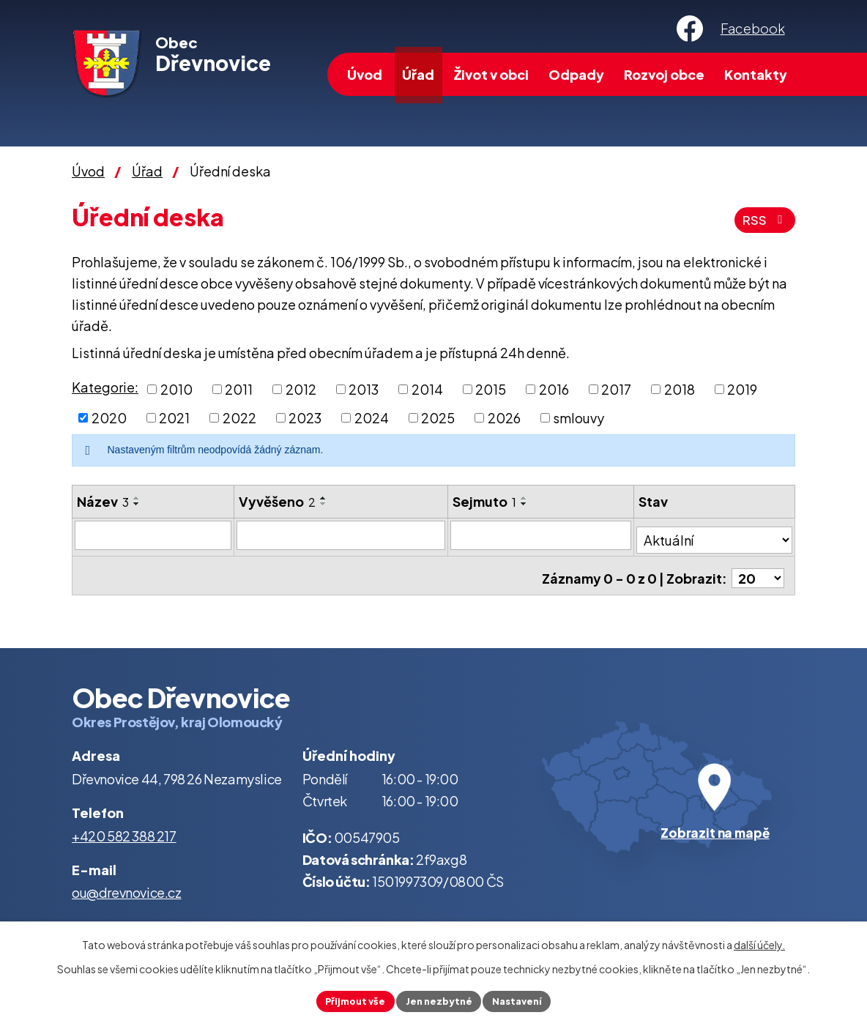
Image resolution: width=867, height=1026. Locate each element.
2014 (427, 389)
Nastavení (524, 999)
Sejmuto (485, 501)
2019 (742, 389)
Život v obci (491, 74)
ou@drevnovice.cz (127, 882)
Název (103, 501)
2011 (239, 389)
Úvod (364, 74)
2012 (301, 389)
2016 (554, 389)
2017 (616, 389)
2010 (176, 389)
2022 (239, 417)
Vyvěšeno (277, 501)
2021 (174, 417)
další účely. (759, 942)
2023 (305, 417)
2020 (109, 417)
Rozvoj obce (664, 74)
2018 (679, 389)
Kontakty (755, 74)
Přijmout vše (349, 999)
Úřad (418, 74)
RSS (763, 220)
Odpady (576, 74)
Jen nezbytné (439, 999)
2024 (371, 417)
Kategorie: (105, 387)
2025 (438, 417)
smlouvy (578, 417)
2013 (364, 389)
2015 (490, 389)
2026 (504, 417)
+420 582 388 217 (124, 825)
